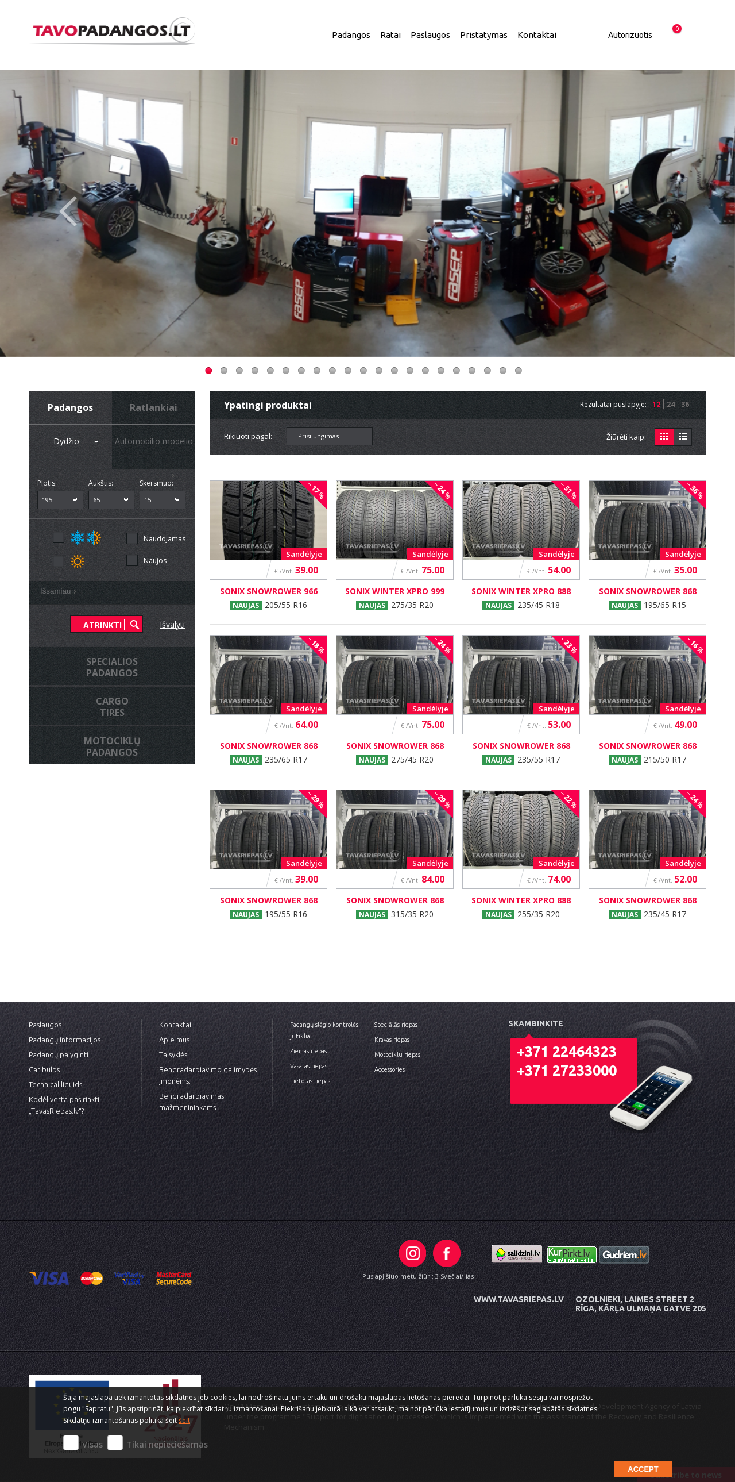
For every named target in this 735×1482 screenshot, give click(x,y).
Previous (68, 222)
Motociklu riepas (397, 1054)
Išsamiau (60, 592)
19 (487, 370)
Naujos (155, 560)
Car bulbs (44, 1069)
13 (394, 370)
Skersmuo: (156, 483)
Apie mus (174, 1040)
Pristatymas (484, 35)
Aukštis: (100, 483)
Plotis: (47, 483)
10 (348, 370)
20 (503, 370)
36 (685, 404)
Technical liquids (55, 1084)
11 (363, 370)
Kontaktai (536, 35)
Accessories (389, 1069)
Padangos (351, 35)
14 (410, 370)
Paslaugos (430, 35)
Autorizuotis (630, 35)
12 (379, 370)
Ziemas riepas (308, 1051)
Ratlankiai (153, 407)
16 (441, 370)
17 (456, 370)
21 (518, 370)
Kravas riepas (391, 1039)
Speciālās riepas (395, 1024)
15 (425, 370)
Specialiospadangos (112, 667)
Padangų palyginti (58, 1054)
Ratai (390, 35)
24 (671, 404)
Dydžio (77, 442)
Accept (643, 1469)
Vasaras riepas (308, 1066)
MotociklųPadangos (112, 746)
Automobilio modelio (154, 452)
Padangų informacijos (64, 1040)
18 (472, 370)
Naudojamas (164, 539)
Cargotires (112, 707)
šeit (184, 1420)
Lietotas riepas (310, 1080)
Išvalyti (172, 624)
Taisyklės (173, 1054)
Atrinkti (102, 624)
